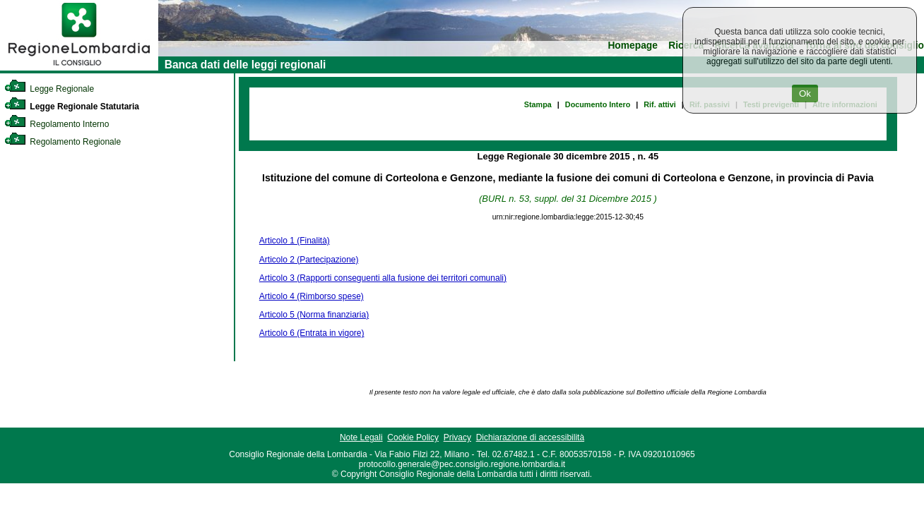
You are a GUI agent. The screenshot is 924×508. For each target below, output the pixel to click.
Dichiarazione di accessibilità (530, 437)
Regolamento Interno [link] (56, 124)
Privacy (457, 437)
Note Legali (361, 437)
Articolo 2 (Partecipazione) (309, 260)
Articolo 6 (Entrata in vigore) (312, 333)
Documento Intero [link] (597, 104)
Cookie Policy (413, 437)
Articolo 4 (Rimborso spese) (311, 296)
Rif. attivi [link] (660, 104)
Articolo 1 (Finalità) (294, 241)
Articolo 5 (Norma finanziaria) (314, 315)
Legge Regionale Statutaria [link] (71, 106)
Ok (805, 93)
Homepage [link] (633, 45)
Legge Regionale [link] (49, 89)
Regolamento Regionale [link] (62, 142)
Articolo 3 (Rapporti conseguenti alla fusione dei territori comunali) (383, 278)
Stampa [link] (538, 104)
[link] (79, 68)
